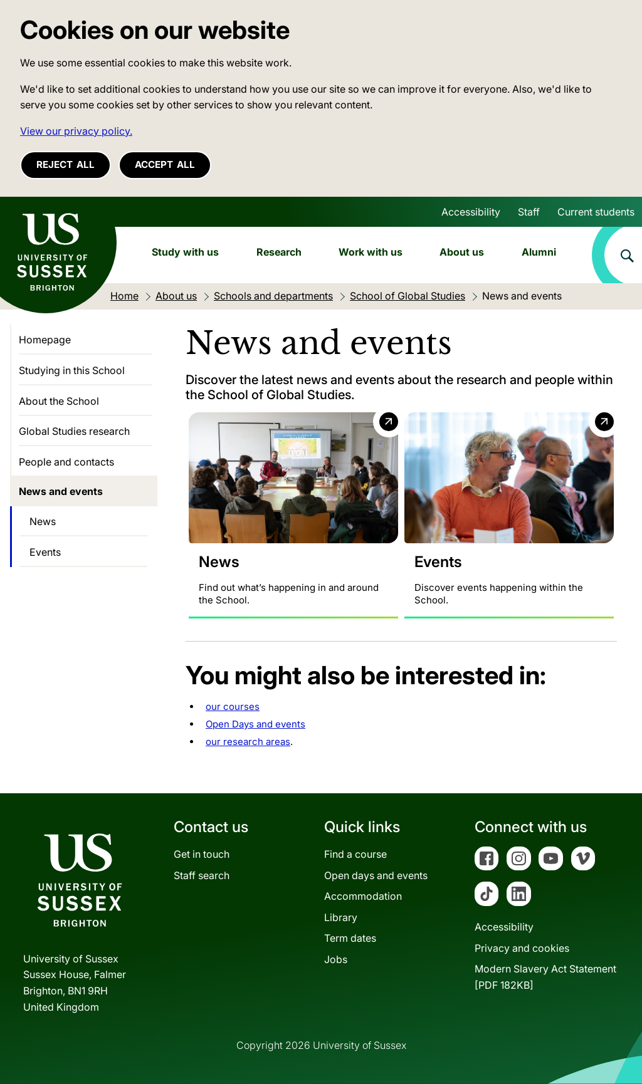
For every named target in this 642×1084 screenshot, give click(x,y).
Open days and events (376, 875)
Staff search (201, 875)
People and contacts (66, 462)
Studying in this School (72, 370)
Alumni (539, 252)
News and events (61, 491)
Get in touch (201, 854)
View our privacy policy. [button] (76, 131)
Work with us (371, 252)
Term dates (350, 938)
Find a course (355, 854)
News (42, 521)
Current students (595, 212)
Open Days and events (255, 724)
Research (279, 252)
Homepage (45, 339)
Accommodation (363, 896)
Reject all (65, 164)
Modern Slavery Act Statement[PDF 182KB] (545, 976)
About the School (59, 401)
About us (461, 252)
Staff (529, 212)
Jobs (335, 959)
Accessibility (470, 212)
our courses (233, 706)
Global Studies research (74, 431)
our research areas (248, 742)
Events (45, 552)
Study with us (185, 252)
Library (340, 917)
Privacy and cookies (522, 948)
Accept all (165, 164)
